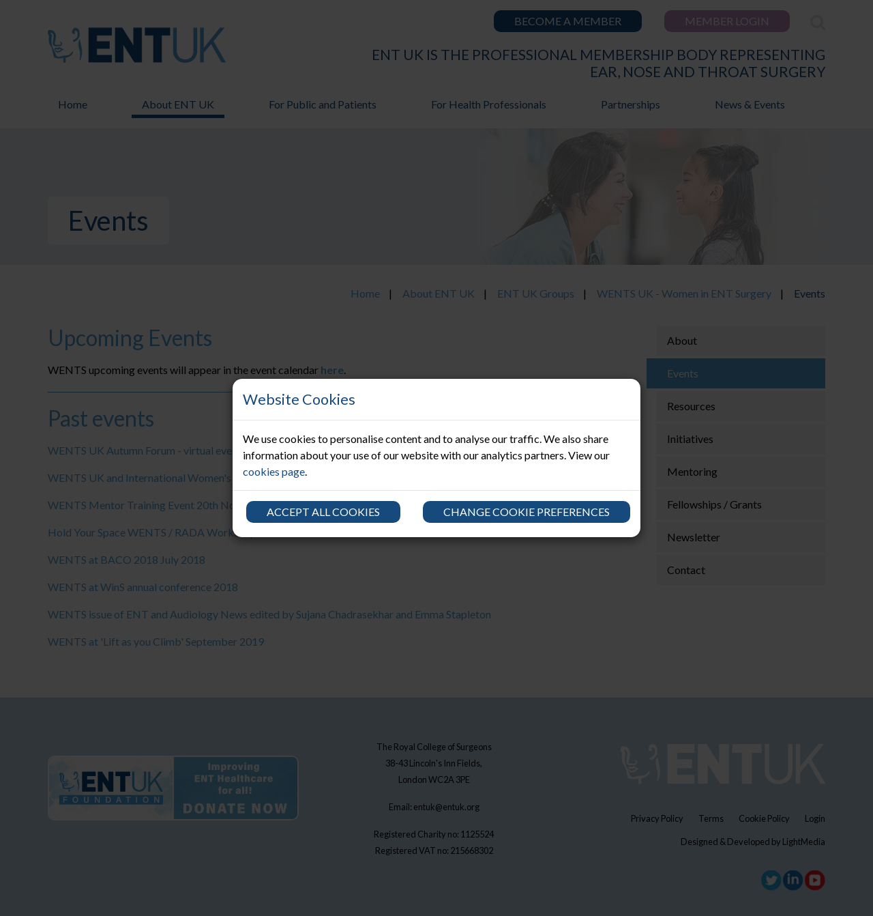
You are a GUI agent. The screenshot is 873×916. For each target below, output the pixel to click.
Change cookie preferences (526, 511)
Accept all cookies (323, 511)
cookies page (274, 471)
